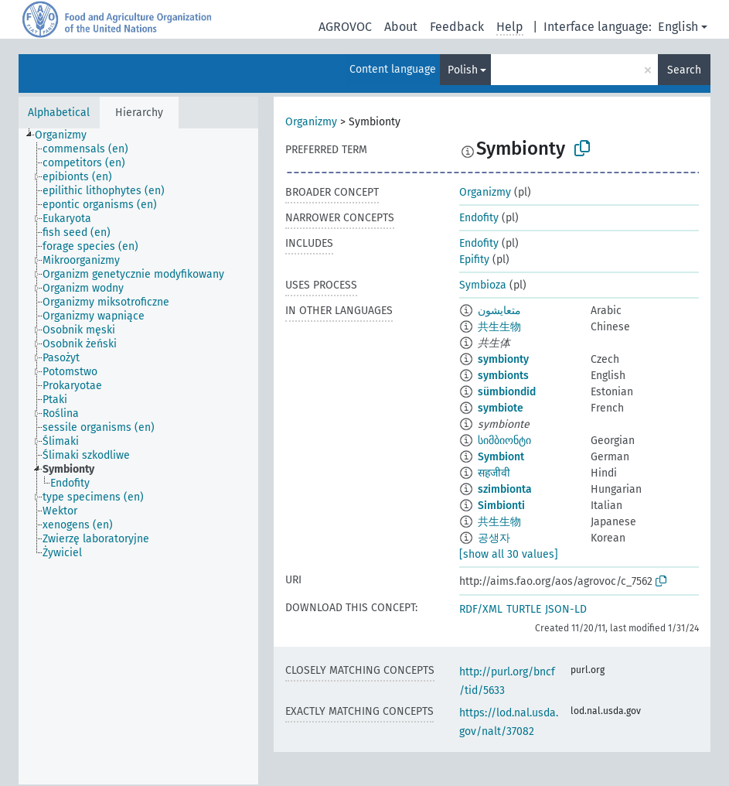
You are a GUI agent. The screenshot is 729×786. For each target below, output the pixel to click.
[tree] (138, 456)
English (678, 26)
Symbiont (501, 456)
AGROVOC (345, 26)
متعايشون (499, 310)
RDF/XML (480, 609)
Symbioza (482, 285)
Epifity (474, 259)
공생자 (494, 538)
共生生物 (499, 326)
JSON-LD (566, 609)
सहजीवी (494, 473)
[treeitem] (67, 135)
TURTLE (523, 609)
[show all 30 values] (508, 554)
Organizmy (311, 121)
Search (684, 70)
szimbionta (505, 489)
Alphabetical (59, 112)
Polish (463, 70)
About (400, 26)
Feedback (457, 26)
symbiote (500, 408)
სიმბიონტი (504, 440)
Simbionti (501, 505)
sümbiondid (507, 391)
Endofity (479, 217)
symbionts (503, 375)
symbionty (503, 359)
